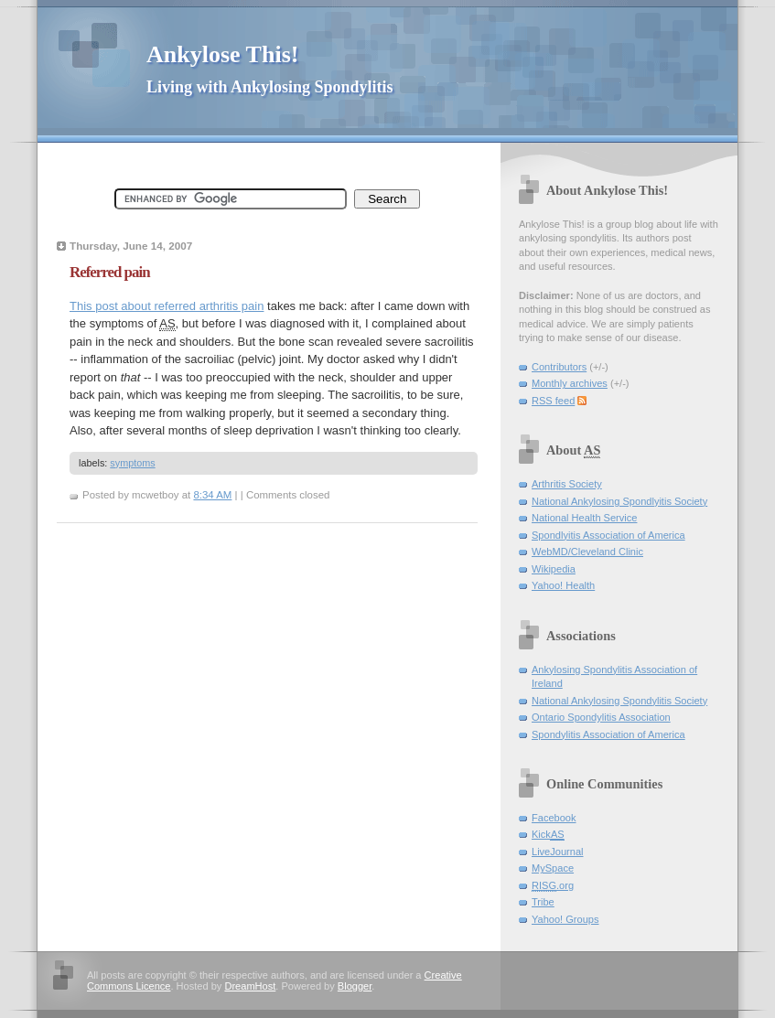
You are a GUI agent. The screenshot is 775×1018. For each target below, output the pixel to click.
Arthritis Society (567, 483)
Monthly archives (570, 383)
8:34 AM (212, 494)
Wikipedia (554, 568)
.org (553, 886)
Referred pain (110, 272)
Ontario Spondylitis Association (601, 717)
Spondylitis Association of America (608, 734)
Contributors (559, 366)
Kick (548, 835)
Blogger (354, 985)
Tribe (543, 901)
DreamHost (249, 985)
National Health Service (584, 517)
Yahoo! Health (563, 585)
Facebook (554, 817)
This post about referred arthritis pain (167, 306)
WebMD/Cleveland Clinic (587, 551)
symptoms (132, 462)
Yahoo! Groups (565, 919)
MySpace (553, 868)
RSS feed (553, 400)
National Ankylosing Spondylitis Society (619, 700)
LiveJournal (558, 851)
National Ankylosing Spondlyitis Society (619, 501)
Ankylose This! (222, 54)
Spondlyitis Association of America (608, 535)
